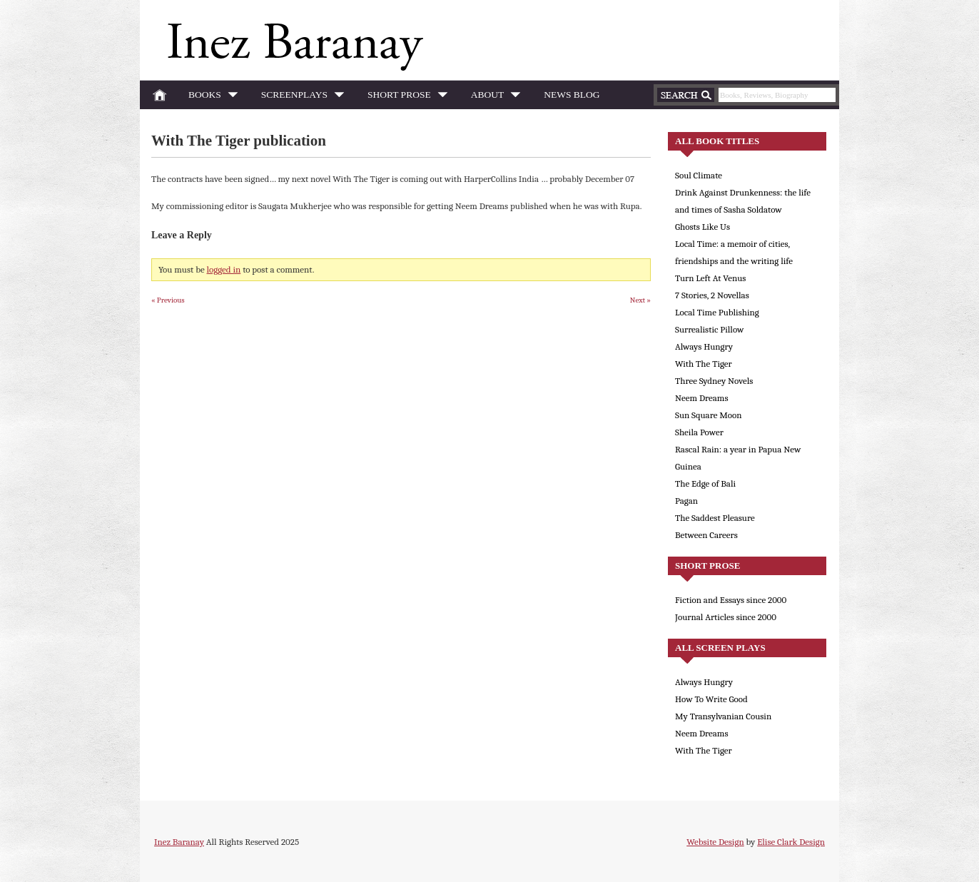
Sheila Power (699, 432)
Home (160, 95)
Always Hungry (704, 346)
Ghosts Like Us (702, 226)
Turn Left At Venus (710, 278)
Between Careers (706, 534)
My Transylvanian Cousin (723, 716)
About (492, 97)
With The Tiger (703, 363)
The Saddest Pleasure (715, 517)
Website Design (715, 841)
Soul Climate (698, 175)
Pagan (686, 500)
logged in (224, 269)
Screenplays (299, 97)
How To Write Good (711, 699)
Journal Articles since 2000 (725, 617)
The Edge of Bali (705, 483)
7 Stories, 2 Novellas (712, 295)
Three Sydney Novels (714, 380)
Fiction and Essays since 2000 (730, 599)
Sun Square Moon (708, 415)
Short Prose (403, 97)
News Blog (571, 94)
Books (209, 97)
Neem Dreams (702, 397)
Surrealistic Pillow (709, 329)
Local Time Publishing (717, 312)
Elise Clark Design (791, 841)
